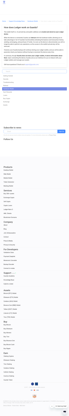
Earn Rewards (7, 92)
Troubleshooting (8, 82)
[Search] (34, 71)
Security (5, 79)
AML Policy (22, 405)
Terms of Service (7, 405)
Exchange (6, 102)
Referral (5, 85)
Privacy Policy (52, 135)
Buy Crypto (6, 98)
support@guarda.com (32, 64)
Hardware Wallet (8, 89)
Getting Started (8, 76)
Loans (5, 95)
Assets (5, 105)
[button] (65, 2)
